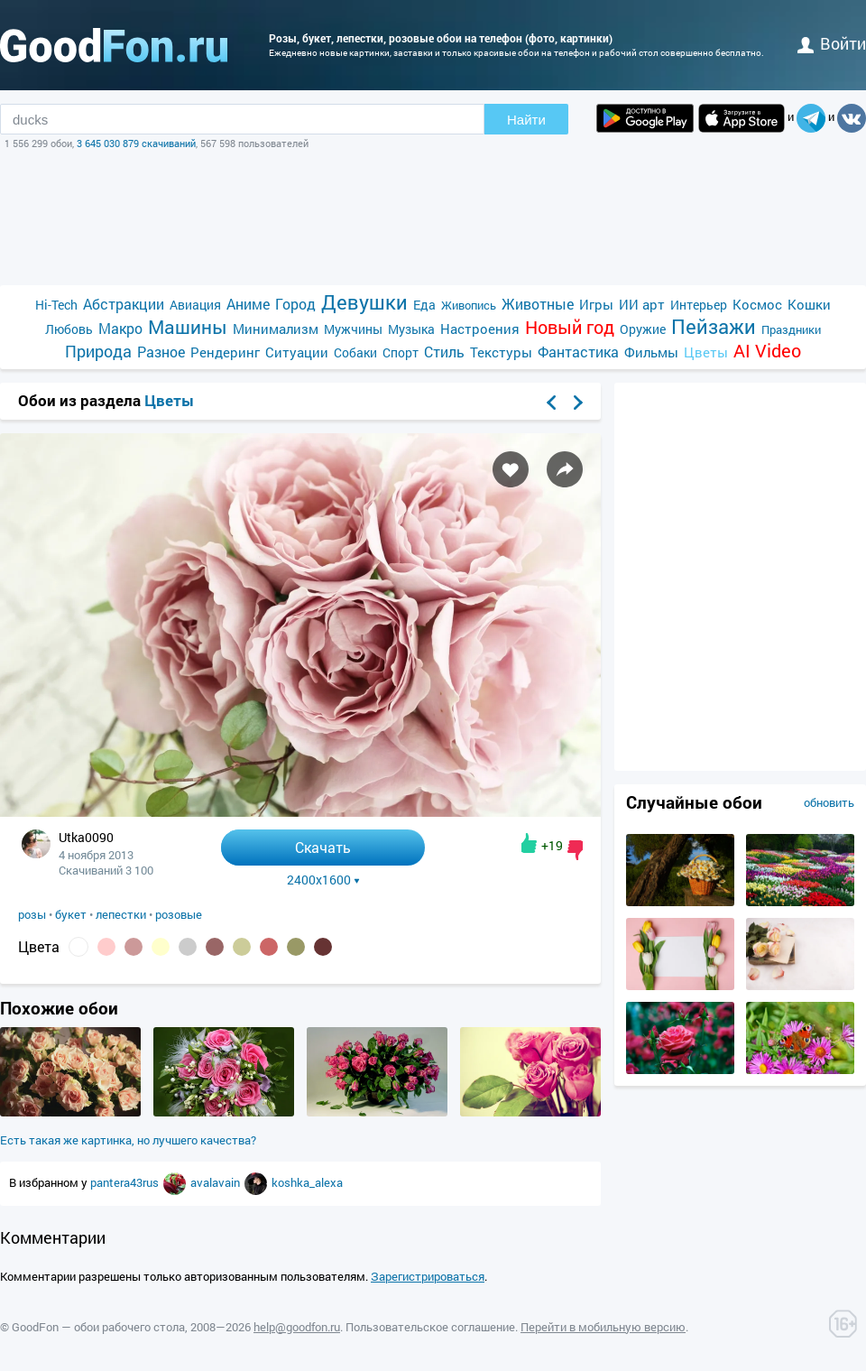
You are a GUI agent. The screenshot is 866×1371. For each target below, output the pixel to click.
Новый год (569, 327)
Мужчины (353, 329)
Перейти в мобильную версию (603, 1327)
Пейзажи (713, 326)
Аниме (248, 303)
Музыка (411, 329)
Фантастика (578, 351)
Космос (757, 304)
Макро (120, 328)
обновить (829, 802)
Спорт (400, 352)
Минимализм (275, 329)
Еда (424, 304)
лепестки (121, 914)
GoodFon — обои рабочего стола (98, 1327)
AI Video (767, 350)
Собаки (355, 352)
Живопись (468, 305)
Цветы (706, 352)
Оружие (643, 329)
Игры (596, 304)
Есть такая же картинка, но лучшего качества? (128, 1140)
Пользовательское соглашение (430, 1327)
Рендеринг (225, 352)
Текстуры (501, 352)
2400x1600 (323, 880)
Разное (161, 351)
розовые (178, 914)
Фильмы (651, 352)
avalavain (216, 1182)
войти (831, 43)
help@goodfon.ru (296, 1327)
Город (295, 303)
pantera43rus (125, 1182)
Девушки (364, 302)
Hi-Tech (56, 304)
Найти (526, 119)
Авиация (195, 304)
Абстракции (123, 303)
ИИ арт (642, 304)
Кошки (809, 304)
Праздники (791, 329)
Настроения (480, 329)
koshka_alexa (307, 1182)
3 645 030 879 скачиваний (136, 143)
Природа (98, 351)
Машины (187, 327)
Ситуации (296, 352)
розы (32, 914)
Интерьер (698, 304)
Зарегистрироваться (427, 1276)
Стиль (444, 351)
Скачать (323, 847)
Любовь (69, 329)
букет (71, 914)
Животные (538, 303)
